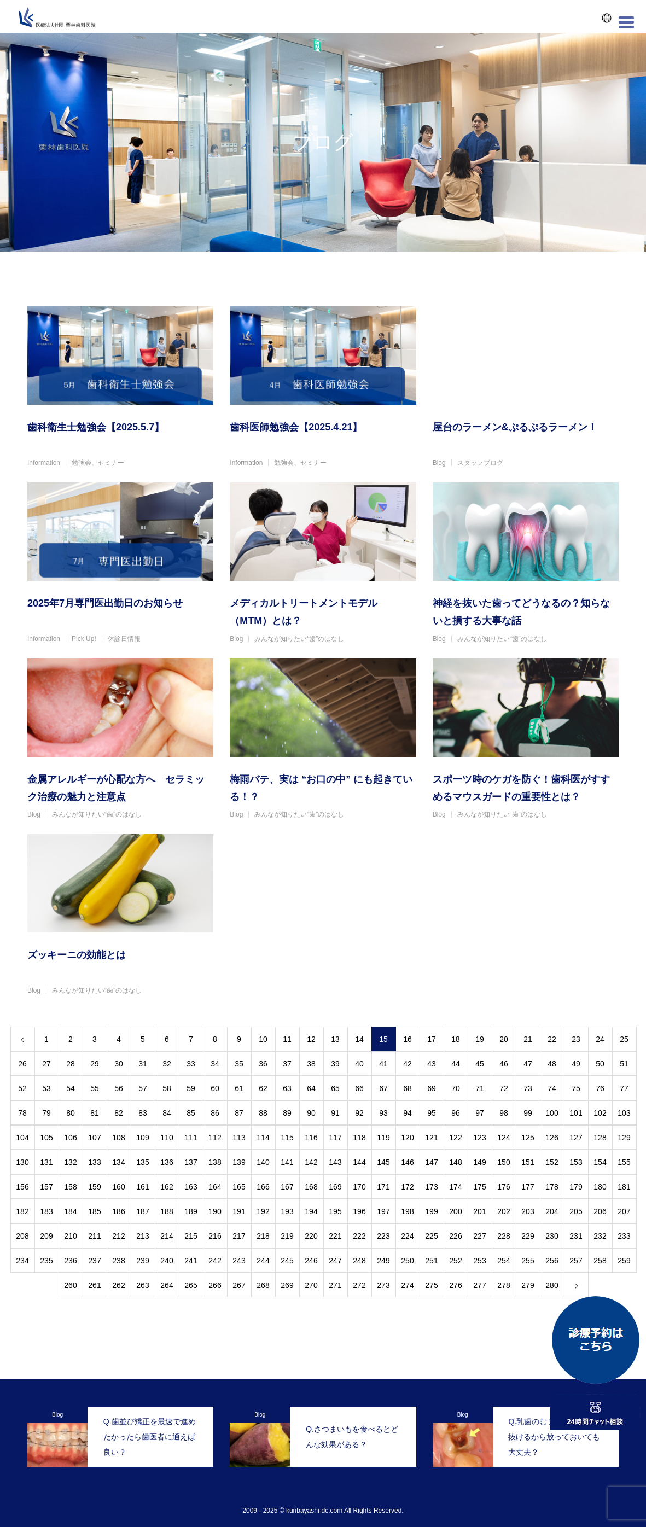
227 (479, 1236)
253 (479, 1260)
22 (552, 1039)
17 (431, 1039)
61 (239, 1088)
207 (624, 1211)
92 (359, 1113)
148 (455, 1162)
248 (359, 1260)
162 (166, 1186)
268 (263, 1285)
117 (335, 1137)
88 (263, 1113)
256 (551, 1260)
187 (142, 1211)
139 (238, 1162)
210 (70, 1236)
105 (46, 1137)
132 (70, 1162)
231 (575, 1236)
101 (575, 1113)
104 (22, 1137)
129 (624, 1137)
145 (383, 1162)
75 (576, 1088)
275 (431, 1285)
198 (407, 1211)
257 (575, 1260)
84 (166, 1113)
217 (238, 1236)
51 (624, 1063)
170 (359, 1186)
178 (551, 1186)
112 (214, 1137)
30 (118, 1063)
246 (311, 1260)
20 (503, 1039)
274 (407, 1285)
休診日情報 (124, 639)
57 (142, 1088)
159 (94, 1186)
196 (359, 1211)
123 (479, 1137)
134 (118, 1162)
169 (335, 1186)
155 (624, 1162)
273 (383, 1285)
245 (287, 1260)
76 (600, 1088)
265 (190, 1285)
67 (383, 1088)
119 (383, 1137)
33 (191, 1063)
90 (311, 1113)
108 (118, 1137)
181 (624, 1186)
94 (407, 1113)
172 (407, 1186)
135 (142, 1162)
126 (551, 1137)
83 (142, 1113)
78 (22, 1113)
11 (287, 1039)
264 (166, 1285)
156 (22, 1186)
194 (311, 1211)
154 (599, 1162)
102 (599, 1113)
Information (43, 462)
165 (238, 1186)
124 (503, 1137)
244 (263, 1260)
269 (287, 1285)
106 (70, 1137)
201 (479, 1211)
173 (431, 1186)
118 (359, 1137)
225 (431, 1236)
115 (287, 1137)
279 (527, 1285)
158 (70, 1186)
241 (190, 1260)
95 (431, 1113)
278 (503, 1285)
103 (624, 1113)
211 (94, 1236)
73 (527, 1088)
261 (94, 1285)
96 (455, 1113)
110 (166, 1137)
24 (600, 1039)
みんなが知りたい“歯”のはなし (299, 639)
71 (479, 1088)
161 (142, 1186)
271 (335, 1285)
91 (335, 1113)
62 (263, 1088)
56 (118, 1088)
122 (455, 1137)
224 (407, 1236)
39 (335, 1063)
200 (455, 1211)
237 (94, 1260)
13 (335, 1039)
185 (94, 1211)
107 (94, 1137)
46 (503, 1063)
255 (527, 1260)
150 (503, 1162)
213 (142, 1236)
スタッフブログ (480, 462)
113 (238, 1137)
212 (118, 1236)
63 (287, 1088)
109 (142, 1137)
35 (239, 1063)
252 (455, 1260)
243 (238, 1260)
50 (600, 1063)
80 (70, 1113)
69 (431, 1088)
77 (624, 1088)
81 (94, 1113)
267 (238, 1285)
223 (383, 1236)
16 (407, 1039)
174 (455, 1186)
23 (576, 1039)
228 (503, 1236)
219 (287, 1236)
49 (576, 1063)
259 (624, 1260)
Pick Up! (84, 639)
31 (142, 1063)
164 (214, 1186)
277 (479, 1285)
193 (287, 1211)
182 (22, 1211)
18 (455, 1039)
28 (70, 1063)
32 (166, 1063)
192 (263, 1211)
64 (311, 1088)
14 (359, 1039)
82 (118, 1113)
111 (190, 1137)
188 (166, 1211)
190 (214, 1211)
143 (335, 1162)
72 (503, 1088)
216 (214, 1236)
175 (479, 1186)
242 (214, 1260)
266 (214, 1285)
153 (575, 1162)
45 (479, 1063)
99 (527, 1113)
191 (238, 1211)
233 (624, 1236)
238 (118, 1260)
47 (527, 1063)
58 (166, 1088)
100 (551, 1113)
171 (383, 1186)
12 (311, 1039)
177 (527, 1186)
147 (431, 1162)
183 (46, 1211)
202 (503, 1211)
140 (263, 1162)
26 (22, 1063)
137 (190, 1162)
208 (22, 1236)
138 (214, 1162)
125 (527, 1137)
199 (431, 1211)
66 (359, 1088)
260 (70, 1285)
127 (575, 1137)
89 (287, 1113)
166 (263, 1186)
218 (263, 1236)
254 (503, 1260)
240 (166, 1260)
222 (359, 1236)
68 (407, 1088)
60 (215, 1088)
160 (118, 1186)
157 (46, 1186)
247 (335, 1260)
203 (527, 1211)
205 (575, 1211)
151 (527, 1162)
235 (46, 1260)
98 (503, 1113)
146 (407, 1162)
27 (46, 1063)
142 (311, 1162)
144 (359, 1162)
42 (407, 1063)
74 (552, 1088)
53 (46, 1088)
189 (190, 1211)
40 (359, 1063)
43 (431, 1063)
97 (479, 1113)
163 (190, 1186)
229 (527, 1236)
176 (503, 1186)
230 (551, 1236)
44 (455, 1063)
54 (70, 1088)
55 (94, 1088)
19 (479, 1039)
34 (215, 1063)
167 (287, 1186)
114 (263, 1137)
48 (552, 1063)
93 (383, 1113)
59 (191, 1088)
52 (22, 1088)
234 (22, 1260)
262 (118, 1285)
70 (455, 1088)
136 (166, 1162)
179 (575, 1186)
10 (263, 1039)
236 (70, 1260)
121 (431, 1137)
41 (383, 1063)
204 (551, 1211)
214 (166, 1236)
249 (383, 1260)
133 (94, 1162)
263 (142, 1285)
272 (359, 1285)
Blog (439, 462)
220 (311, 1236)
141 (287, 1162)
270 (311, 1285)
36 (263, 1063)
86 (215, 1113)
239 (142, 1260)
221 (335, 1236)
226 (455, 1236)
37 (287, 1063)
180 (599, 1186)
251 (431, 1260)
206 (599, 1211)
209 (46, 1236)
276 (455, 1285)
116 (311, 1137)
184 (70, 1211)
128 (599, 1137)
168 (311, 1186)
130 (22, 1162)
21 (527, 1039)
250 (407, 1260)
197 (383, 1211)
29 (94, 1063)
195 (335, 1211)
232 (599, 1236)
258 (599, 1260)
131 (46, 1162)
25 (624, 1039)
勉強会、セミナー (98, 462)
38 (311, 1063)
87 (239, 1113)
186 (118, 1211)
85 (191, 1113)
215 (190, 1236)
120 (407, 1137)
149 (479, 1162)
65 (335, 1088)
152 (551, 1162)
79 (46, 1113)
